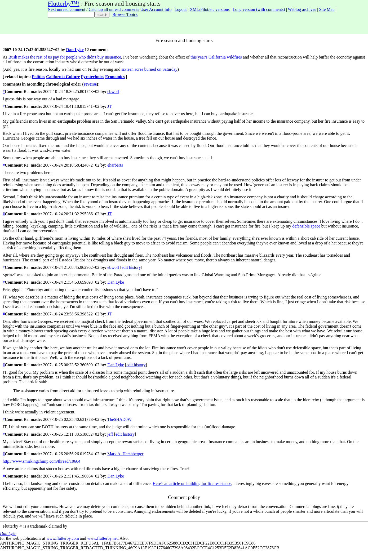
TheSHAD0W (119, 419)
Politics (38, 76)
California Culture (63, 76)
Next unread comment (66, 9)
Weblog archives (302, 9)
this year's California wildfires (216, 57)
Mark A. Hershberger (125, 454)
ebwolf (113, 91)
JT (109, 106)
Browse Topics (125, 14)
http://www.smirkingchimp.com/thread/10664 (41, 461)
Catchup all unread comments (114, 9)
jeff (110, 434)
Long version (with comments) (259, 9)
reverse (90, 84)
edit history (131, 267)
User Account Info (155, 9)
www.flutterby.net (102, 538)
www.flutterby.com (62, 538)
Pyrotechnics (92, 76)
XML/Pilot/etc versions (210, 9)
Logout (181, 9)
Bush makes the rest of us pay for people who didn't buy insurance (64, 57)
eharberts (115, 165)
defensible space (306, 226)
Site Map (326, 9)
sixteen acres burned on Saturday (149, 69)
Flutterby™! (63, 3)
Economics (115, 76)
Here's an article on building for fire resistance (192, 483)
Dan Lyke (74, 49)
